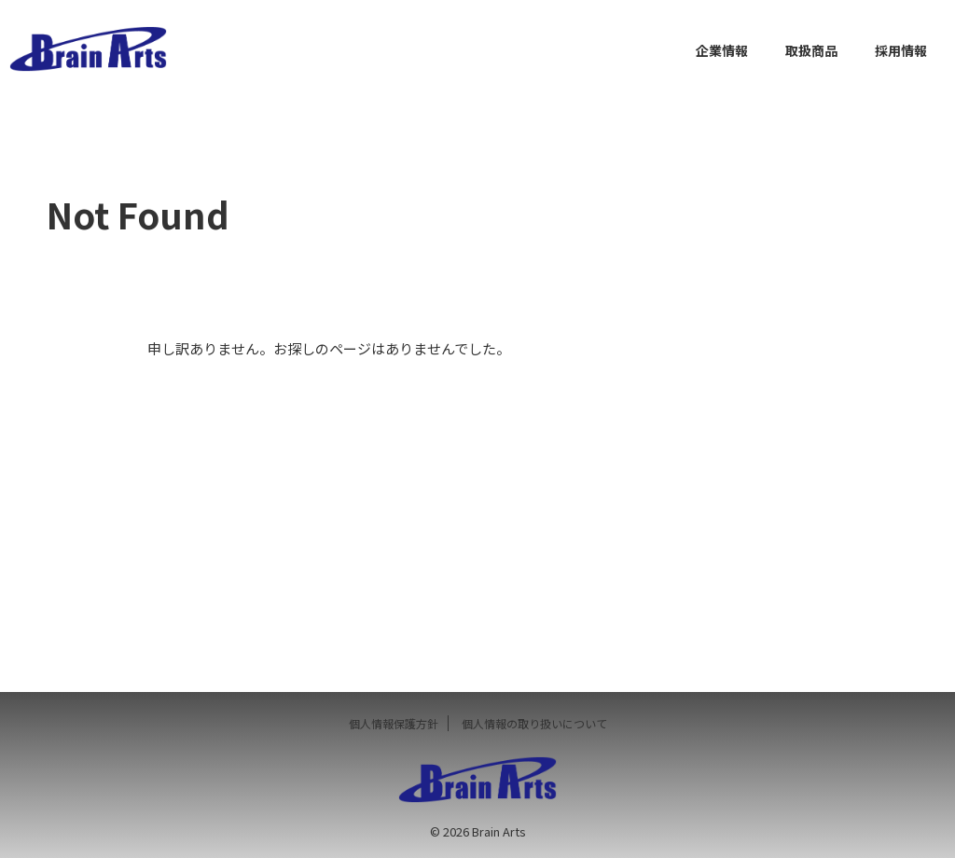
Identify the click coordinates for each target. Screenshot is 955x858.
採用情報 (901, 50)
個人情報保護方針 (393, 723)
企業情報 (722, 50)
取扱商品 (811, 50)
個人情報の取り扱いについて (534, 723)
